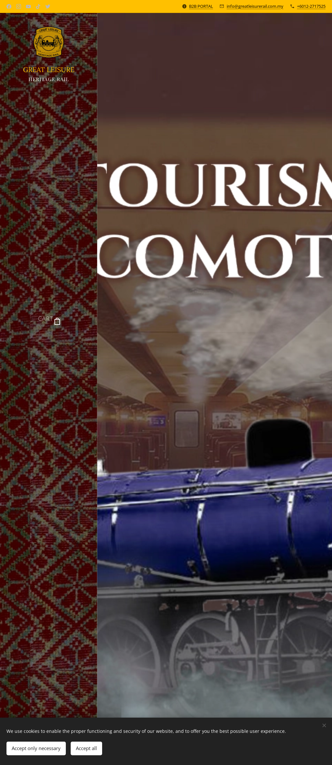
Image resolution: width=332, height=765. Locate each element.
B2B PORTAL (201, 6)
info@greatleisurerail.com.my (255, 6)
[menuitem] (48, 339)
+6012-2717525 (311, 6)
